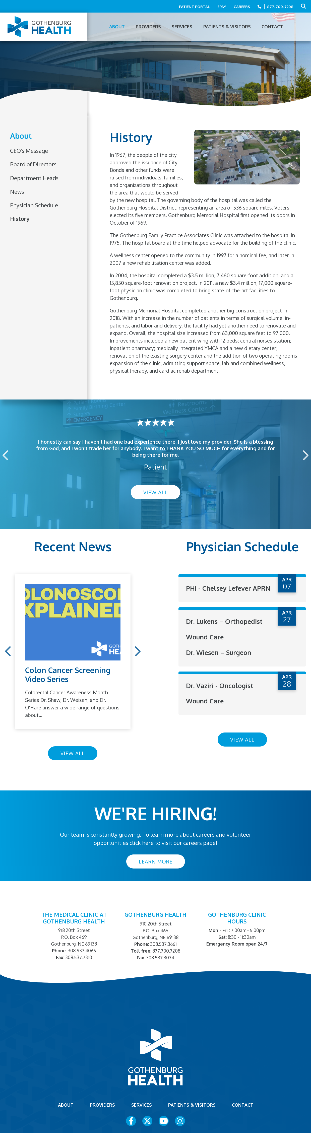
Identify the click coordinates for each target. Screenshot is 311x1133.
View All (155, 492)
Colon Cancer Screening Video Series (68, 674)
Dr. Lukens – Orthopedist (224, 629)
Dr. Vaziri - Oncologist (219, 692)
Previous (6, 455)
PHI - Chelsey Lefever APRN (219, 592)
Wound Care (205, 644)
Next (304, 455)
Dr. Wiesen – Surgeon (219, 659)
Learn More (155, 861)
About (21, 136)
